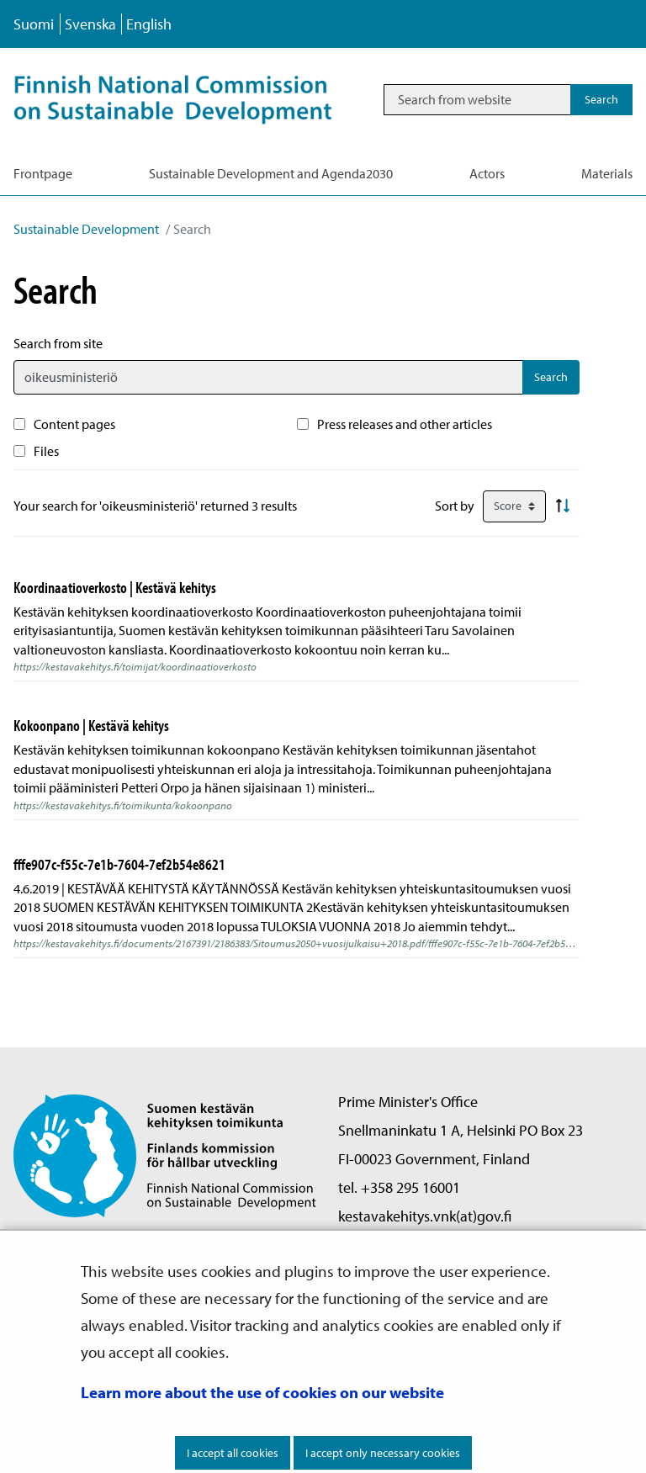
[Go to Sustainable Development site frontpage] (190, 99)
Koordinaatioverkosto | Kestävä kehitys (114, 587)
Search (551, 376)
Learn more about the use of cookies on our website (262, 1392)
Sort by (454, 505)
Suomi (33, 24)
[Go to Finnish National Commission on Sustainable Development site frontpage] (164, 1155)
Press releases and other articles (404, 424)
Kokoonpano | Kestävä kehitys (91, 725)
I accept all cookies (232, 1452)
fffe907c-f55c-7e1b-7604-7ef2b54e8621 (119, 864)
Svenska (90, 24)
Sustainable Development (86, 228)
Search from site (58, 343)
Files (46, 450)
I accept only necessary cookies (382, 1452)
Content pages (74, 424)
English (149, 24)
